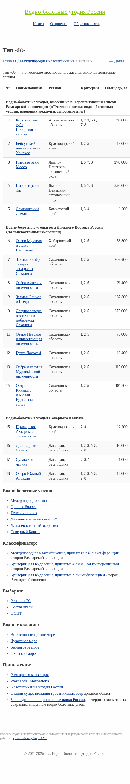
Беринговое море (25, 647)
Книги (38, 23)
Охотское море (23, 653)
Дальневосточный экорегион (35, 525)
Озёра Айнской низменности (29, 285)
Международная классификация (47, 61)
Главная (9, 61)
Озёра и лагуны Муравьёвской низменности (29, 372)
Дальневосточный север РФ (34, 519)
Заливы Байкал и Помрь (28, 299)
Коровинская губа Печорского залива (27, 127)
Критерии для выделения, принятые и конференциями (65, 564)
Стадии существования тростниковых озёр (47, 693)
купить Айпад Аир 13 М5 (30, 738)
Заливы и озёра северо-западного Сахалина (29, 266)
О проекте (58, 23)
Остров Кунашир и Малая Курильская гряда (26, 395)
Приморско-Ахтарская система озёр (27, 432)
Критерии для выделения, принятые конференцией (58, 575)
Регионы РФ (21, 601)
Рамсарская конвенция (30, 674)
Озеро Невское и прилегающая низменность (29, 339)
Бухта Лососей (28, 353)
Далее (119, 61)
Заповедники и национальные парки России (48, 699)
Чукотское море (24, 641)
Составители (22, 607)
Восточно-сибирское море (33, 634)
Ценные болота (23, 507)
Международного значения (34, 500)
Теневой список (24, 513)
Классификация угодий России (37, 687)
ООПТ (16, 613)
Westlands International (30, 681)
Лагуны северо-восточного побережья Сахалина (29, 318)
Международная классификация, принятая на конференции (65, 553)
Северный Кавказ (25, 532)
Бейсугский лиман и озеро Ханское (28, 148)
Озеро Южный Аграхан (28, 476)
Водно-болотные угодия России (65, 11)
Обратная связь (87, 23)
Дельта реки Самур (26, 448)
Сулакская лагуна (24, 462)
